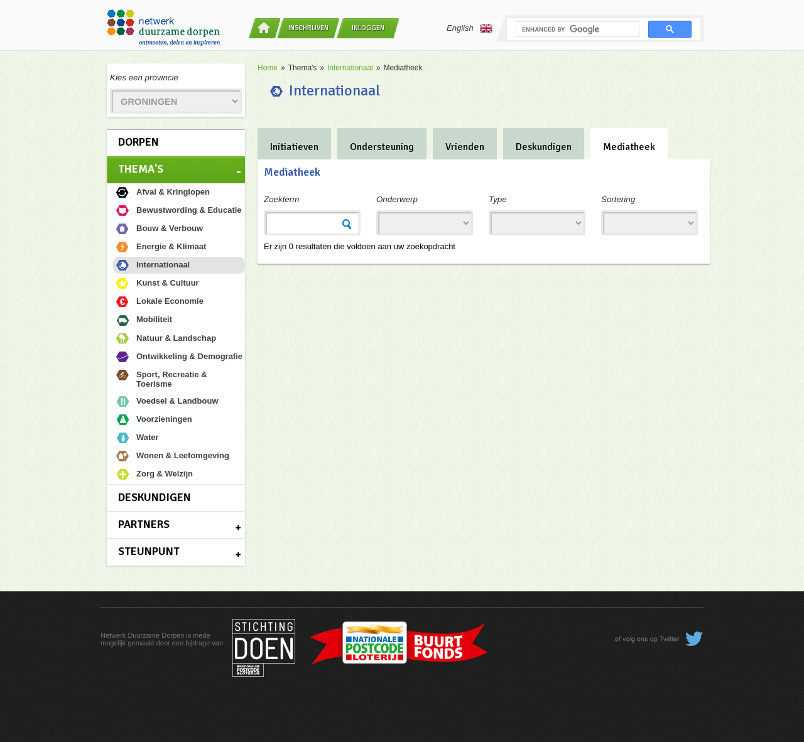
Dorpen (138, 142)
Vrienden (464, 147)
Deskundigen (154, 497)
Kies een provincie (144, 77)
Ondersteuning (382, 147)
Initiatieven (294, 147)
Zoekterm (281, 199)
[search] (576, 29)
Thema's (140, 169)
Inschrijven (308, 28)
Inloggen (368, 28)
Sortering (618, 199)
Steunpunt (149, 551)
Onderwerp (397, 199)
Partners (144, 524)
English (469, 28)
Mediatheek (629, 147)
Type (498, 199)
